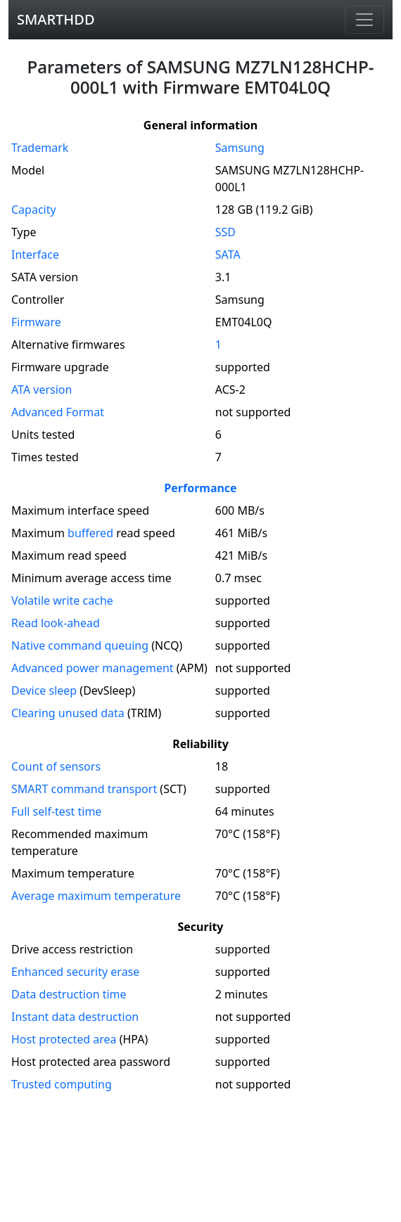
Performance (200, 488)
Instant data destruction (75, 1016)
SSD (225, 232)
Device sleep (44, 690)
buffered (90, 533)
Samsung (240, 147)
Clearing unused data (68, 713)
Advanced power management (92, 668)
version (41, 389)
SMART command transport (84, 789)
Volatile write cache (62, 600)
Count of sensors (56, 766)
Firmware (36, 322)
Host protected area (64, 1039)
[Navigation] (364, 20)
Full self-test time (56, 811)
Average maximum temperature (96, 895)
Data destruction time (69, 994)
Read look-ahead (55, 623)
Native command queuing (79, 645)
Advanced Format (57, 412)
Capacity (33, 209)
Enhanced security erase (75, 971)
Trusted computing (61, 1084)
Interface (35, 254)
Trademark (39, 147)
